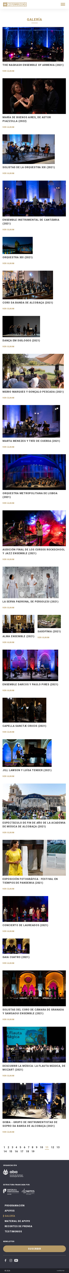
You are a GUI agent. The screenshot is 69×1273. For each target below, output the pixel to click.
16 (16, 1151)
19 (33, 1151)
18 (27, 1151)
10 (41, 1147)
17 (21, 1151)
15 (10, 1151)
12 (52, 1147)
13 (58, 1147)
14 (5, 1151)
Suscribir (34, 1249)
